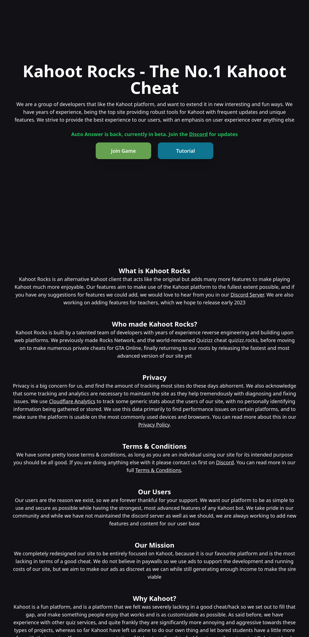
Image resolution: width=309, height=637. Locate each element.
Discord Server (247, 294)
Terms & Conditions (158, 470)
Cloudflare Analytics (72, 401)
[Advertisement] (154, 225)
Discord (198, 134)
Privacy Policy (153, 424)
